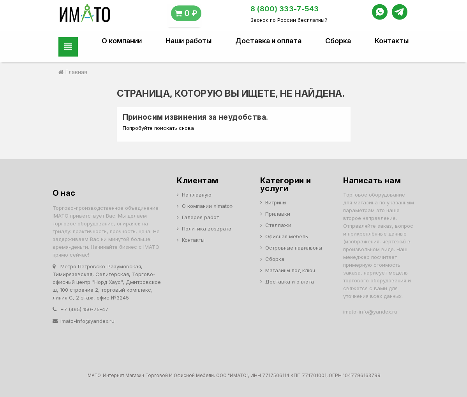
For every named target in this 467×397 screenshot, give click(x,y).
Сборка (338, 41)
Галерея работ (200, 217)
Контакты (392, 41)
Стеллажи (278, 225)
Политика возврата (206, 228)
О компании (122, 41)
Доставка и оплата (268, 41)
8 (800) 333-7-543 (284, 9)
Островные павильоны (293, 248)
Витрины (275, 202)
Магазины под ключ (290, 270)
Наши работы (188, 41)
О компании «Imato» (207, 206)
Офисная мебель (286, 236)
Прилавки (277, 214)
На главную (196, 194)
